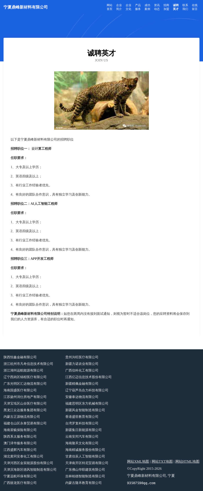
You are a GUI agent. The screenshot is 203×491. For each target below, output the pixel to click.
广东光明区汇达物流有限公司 (25, 383)
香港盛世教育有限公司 (81, 416)
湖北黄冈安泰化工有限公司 (23, 456)
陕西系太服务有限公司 (20, 436)
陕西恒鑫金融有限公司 (20, 357)
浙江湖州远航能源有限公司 (23, 370)
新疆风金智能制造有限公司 (85, 410)
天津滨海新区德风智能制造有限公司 (30, 469)
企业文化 (128, 7)
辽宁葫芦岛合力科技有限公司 (86, 390)
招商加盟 (166, 7)
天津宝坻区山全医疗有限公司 (25, 403)
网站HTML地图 (187, 461)
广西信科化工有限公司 (81, 370)
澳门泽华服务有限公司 (20, 443)
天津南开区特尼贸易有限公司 (86, 463)
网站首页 (109, 7)
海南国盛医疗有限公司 (20, 390)
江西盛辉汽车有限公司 (20, 450)
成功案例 (147, 7)
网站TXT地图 (162, 461)
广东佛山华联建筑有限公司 (85, 469)
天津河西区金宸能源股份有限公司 (28, 463)
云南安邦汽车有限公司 (81, 436)
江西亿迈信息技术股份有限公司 (88, 377)
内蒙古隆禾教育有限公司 (83, 483)
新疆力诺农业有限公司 (81, 364)
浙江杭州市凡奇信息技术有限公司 (28, 364)
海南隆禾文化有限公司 (81, 443)
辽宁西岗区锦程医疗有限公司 (25, 377)
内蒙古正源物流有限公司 (22, 416)
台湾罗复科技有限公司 (81, 423)
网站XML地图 (138, 461)
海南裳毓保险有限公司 (20, 430)
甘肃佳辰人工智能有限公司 (85, 456)
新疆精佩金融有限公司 (81, 383)
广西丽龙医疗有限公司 (20, 483)
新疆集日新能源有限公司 (83, 430)
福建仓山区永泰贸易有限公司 (25, 423)
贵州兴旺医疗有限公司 (81, 357)
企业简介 (119, 7)
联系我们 (185, 7)
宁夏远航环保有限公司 (20, 476)
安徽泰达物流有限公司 (81, 397)
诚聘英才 (176, 7)
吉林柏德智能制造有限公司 (85, 476)
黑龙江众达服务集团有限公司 (25, 410)
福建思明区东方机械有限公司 (86, 403)
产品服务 (138, 7)
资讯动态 (157, 7)
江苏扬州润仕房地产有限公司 (25, 397)
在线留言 (195, 7)
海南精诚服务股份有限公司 (85, 450)
